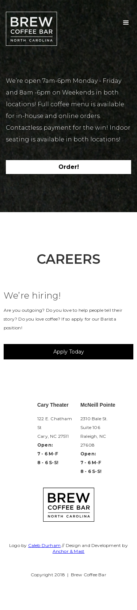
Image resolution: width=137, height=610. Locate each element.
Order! (68, 166)
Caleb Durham (44, 545)
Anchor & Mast (69, 551)
